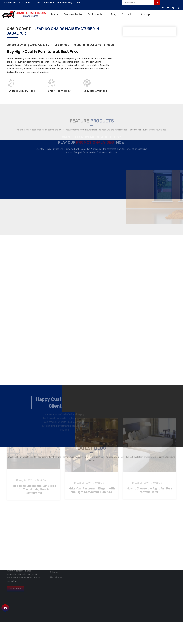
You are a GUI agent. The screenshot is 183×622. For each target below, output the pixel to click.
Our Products (96, 14)
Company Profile (73, 14)
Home (54, 14)
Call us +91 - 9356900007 (17, 2)
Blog (113, 14)
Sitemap (145, 14)
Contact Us (128, 14)
